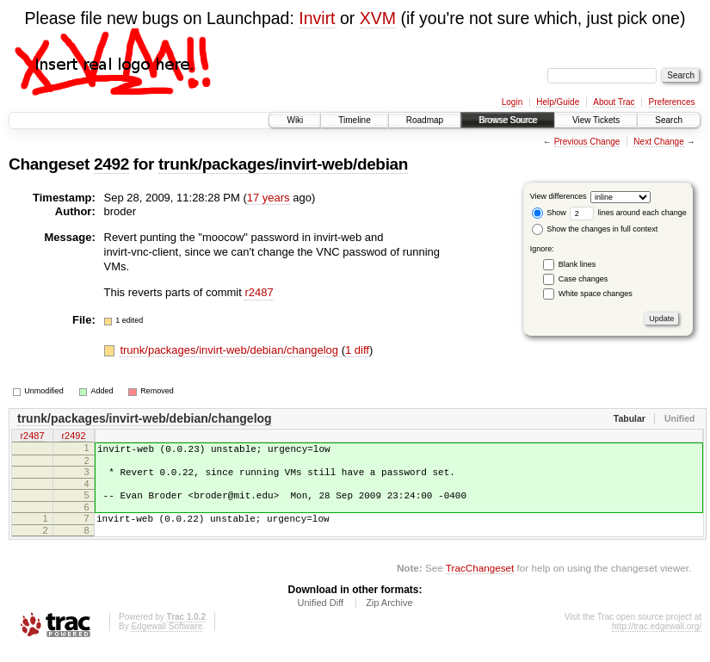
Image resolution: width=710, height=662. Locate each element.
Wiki (295, 120)
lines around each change (628, 212)
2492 (111, 164)
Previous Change (587, 141)
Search (668, 120)
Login (512, 102)
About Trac (613, 102)
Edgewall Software (166, 639)
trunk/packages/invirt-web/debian (283, 164)
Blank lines (577, 264)
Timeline (354, 120)
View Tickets (596, 120)
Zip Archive (389, 615)
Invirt (317, 18)
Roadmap (424, 120)
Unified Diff (320, 615)
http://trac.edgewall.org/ (656, 639)
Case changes (583, 279)
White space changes (596, 293)
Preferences (672, 102)
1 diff (357, 349)
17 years (268, 197)
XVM (378, 18)
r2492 (73, 436)
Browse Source (507, 120)
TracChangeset (480, 580)
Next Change (658, 141)
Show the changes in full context (595, 229)
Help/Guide (557, 102)
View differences (558, 196)
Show (549, 212)
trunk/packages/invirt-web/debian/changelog (230, 349)
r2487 (258, 292)
